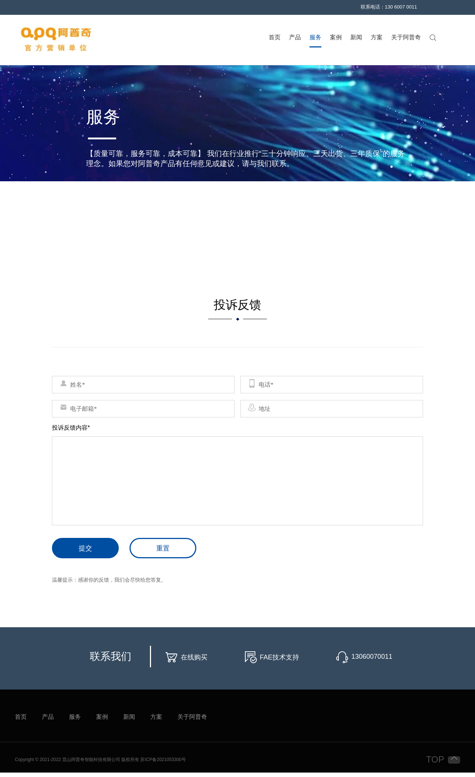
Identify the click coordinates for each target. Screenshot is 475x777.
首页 (275, 37)
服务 (315, 37)
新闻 (356, 37)
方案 (377, 37)
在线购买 (194, 657)
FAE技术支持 (279, 657)
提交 (85, 548)
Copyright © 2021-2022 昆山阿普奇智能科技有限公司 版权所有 (77, 759)
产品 (295, 37)
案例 (336, 37)
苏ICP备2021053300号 (163, 759)
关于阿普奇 (406, 37)
